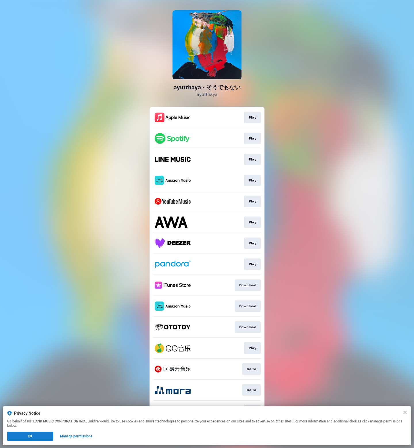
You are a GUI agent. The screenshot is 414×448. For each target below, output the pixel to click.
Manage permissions (76, 436)
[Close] (405, 412)
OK (30, 436)
